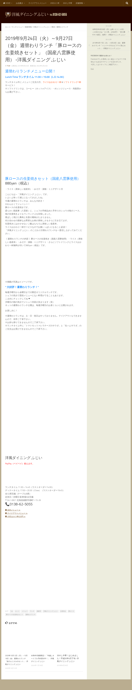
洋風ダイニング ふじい (50, 611)
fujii (8, 66)
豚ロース (71, 611)
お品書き (19, 3)
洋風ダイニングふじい (44, 27)
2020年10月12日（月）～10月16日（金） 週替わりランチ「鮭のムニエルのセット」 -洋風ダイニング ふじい (16, 661)
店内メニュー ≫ (14, 510)
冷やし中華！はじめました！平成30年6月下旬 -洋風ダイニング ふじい (68, 658)
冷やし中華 (67, 3)
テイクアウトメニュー (37, 3)
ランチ (32, 611)
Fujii (92, 69)
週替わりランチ (66, 27)
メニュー (25, 611)
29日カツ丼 (54, 3)
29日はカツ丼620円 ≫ (16, 516)
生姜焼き (63, 611)
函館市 (39, 611)
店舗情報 (79, 3)
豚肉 (56, 27)
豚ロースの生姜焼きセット (14, 614)
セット (8, 27)
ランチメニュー (18, 27)
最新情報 (30, 27)
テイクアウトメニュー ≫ (18, 513)
